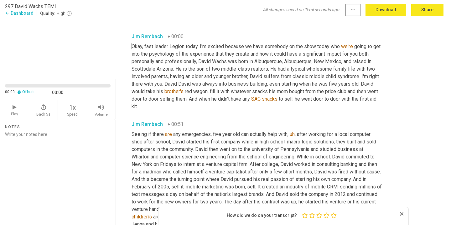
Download (386, 9)
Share (427, 9)
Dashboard (19, 13)
